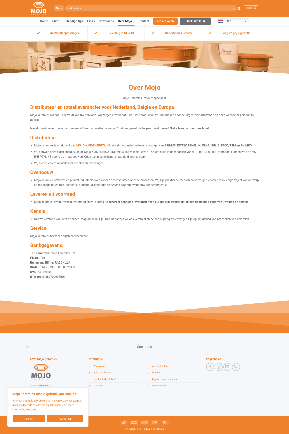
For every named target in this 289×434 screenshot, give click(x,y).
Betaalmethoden (102, 372)
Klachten (156, 372)
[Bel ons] (236, 367)
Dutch (224, 21)
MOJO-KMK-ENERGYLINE (93, 145)
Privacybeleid (159, 385)
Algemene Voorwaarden (164, 379)
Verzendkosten (160, 366)
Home (44, 21)
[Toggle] (27, 347)
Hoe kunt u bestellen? (104, 379)
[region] (47, 407)
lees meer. (31, 409)
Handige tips (74, 21)
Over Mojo (126, 21)
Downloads (106, 21)
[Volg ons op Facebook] (210, 367)
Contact (144, 21)
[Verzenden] (233, 8)
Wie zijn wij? (99, 366)
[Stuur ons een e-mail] (227, 367)
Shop (57, 21)
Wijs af (29, 418)
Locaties (97, 385)
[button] (239, 8)
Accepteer (65, 418)
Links (91, 21)
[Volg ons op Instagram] (219, 367)
